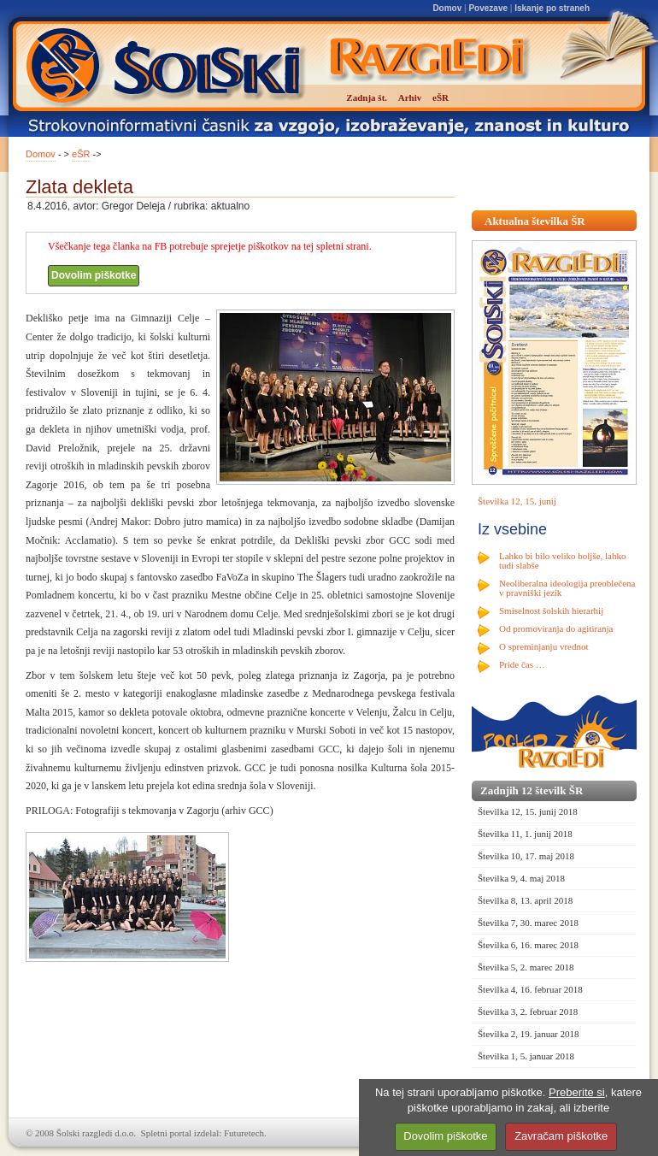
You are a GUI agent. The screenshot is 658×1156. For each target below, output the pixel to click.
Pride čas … (522, 664)
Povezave (488, 8)
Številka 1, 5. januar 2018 (526, 1056)
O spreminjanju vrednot (543, 646)
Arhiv (410, 97)
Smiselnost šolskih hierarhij (551, 610)
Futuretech (244, 1133)
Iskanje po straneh (552, 8)
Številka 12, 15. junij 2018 (528, 811)
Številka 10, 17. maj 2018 (526, 856)
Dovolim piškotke (93, 275)
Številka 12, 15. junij (517, 501)
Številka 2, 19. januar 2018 (528, 1034)
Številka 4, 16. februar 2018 (530, 989)
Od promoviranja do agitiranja (556, 628)
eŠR (81, 154)
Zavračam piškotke (561, 1135)
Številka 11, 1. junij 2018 (525, 834)
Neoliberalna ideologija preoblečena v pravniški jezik (567, 588)
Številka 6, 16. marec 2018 (528, 945)
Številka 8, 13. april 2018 (525, 900)
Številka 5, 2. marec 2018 (525, 967)
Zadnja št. (366, 97)
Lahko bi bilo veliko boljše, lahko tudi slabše (562, 560)
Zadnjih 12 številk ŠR (531, 790)
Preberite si (577, 1092)
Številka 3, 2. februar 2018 (528, 1011)
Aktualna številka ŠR (535, 221)
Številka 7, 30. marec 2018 (528, 922)
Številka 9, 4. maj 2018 (521, 878)
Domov (446, 8)
